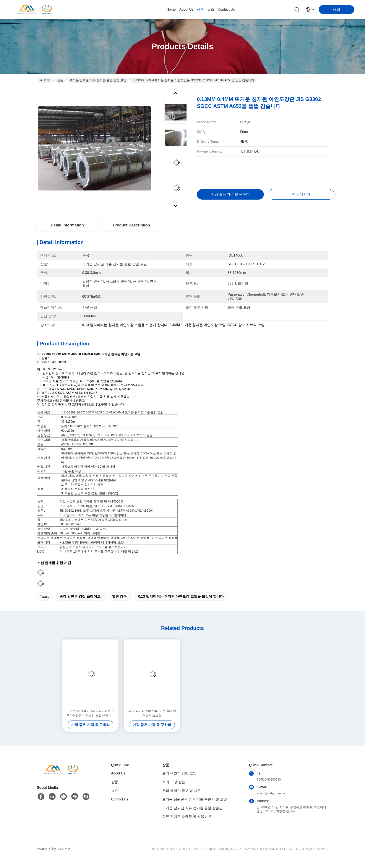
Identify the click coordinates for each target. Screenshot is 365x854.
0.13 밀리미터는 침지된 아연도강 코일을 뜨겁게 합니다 (181, 596)
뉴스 (210, 9)
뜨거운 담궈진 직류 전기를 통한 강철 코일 (98, 80)
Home (171, 9)
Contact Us (226, 9)
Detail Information (67, 225)
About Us (186, 9)
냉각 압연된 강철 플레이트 (79, 596)
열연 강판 (119, 596)
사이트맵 (64, 849)
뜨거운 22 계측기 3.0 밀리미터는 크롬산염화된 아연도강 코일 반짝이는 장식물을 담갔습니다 (90, 713)
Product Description (131, 225)
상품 (200, 9)
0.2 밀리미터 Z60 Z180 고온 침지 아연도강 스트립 (151, 713)
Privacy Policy (46, 849)
